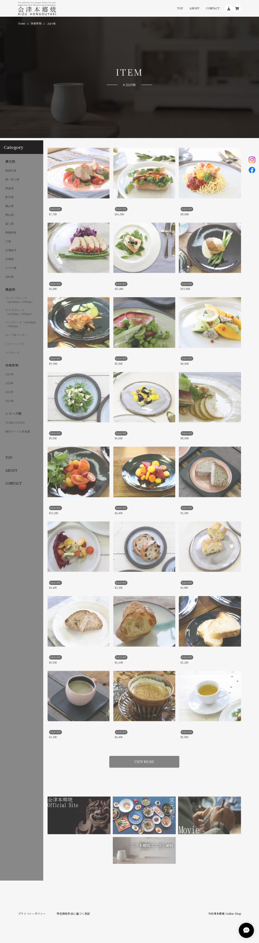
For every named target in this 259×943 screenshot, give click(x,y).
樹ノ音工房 (12, 179)
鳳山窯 (9, 206)
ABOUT (194, 8)
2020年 (9, 383)
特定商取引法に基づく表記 (73, 913)
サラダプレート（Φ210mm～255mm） (19, 312)
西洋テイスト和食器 (17, 431)
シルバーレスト (15, 344)
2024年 (9, 401)
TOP (180, 8)
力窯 (8, 241)
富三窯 (9, 224)
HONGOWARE (15, 422)
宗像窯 (9, 259)
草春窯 (9, 188)
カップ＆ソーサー (16, 335)
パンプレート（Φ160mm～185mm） (20, 324)
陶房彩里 (10, 170)
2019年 (9, 374)
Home (21, 23)
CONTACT (213, 8)
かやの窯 (10, 268)
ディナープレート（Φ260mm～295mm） (19, 300)
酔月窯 (9, 197)
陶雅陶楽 (10, 232)
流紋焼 (9, 277)
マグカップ (12, 352)
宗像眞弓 (10, 250)
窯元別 (10, 161)
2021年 (9, 392)
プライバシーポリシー (32, 913)
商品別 (10, 289)
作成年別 (36, 23)
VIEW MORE (144, 759)
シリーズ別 (13, 413)
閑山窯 (9, 215)
